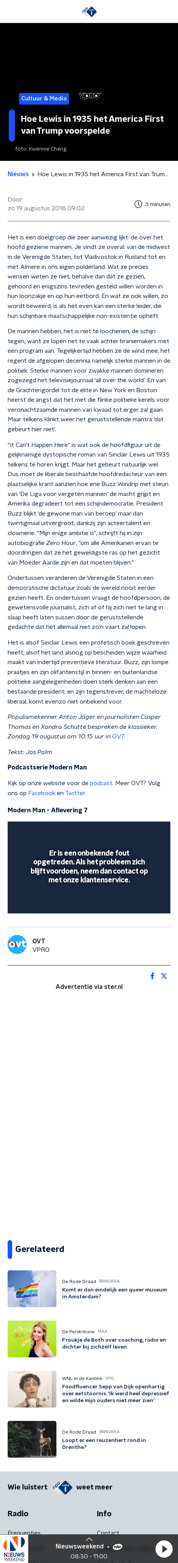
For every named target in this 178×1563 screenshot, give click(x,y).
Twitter (75, 793)
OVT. (118, 736)
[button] (164, 1549)
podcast (101, 783)
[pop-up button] (129, 832)
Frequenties (24, 1533)
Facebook (41, 793)
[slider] (88, 900)
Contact (108, 1533)
